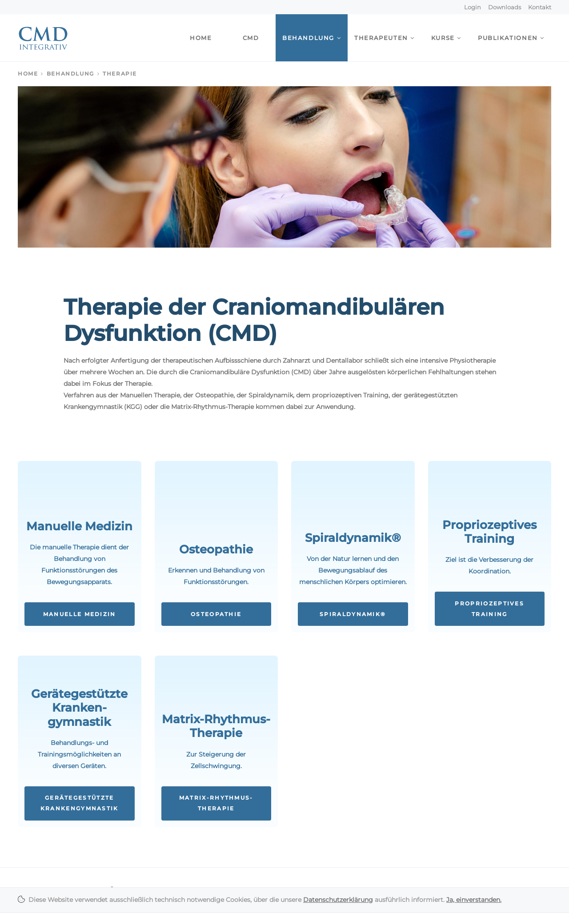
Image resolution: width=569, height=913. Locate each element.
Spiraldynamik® (353, 614)
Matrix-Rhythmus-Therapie (216, 803)
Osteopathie (216, 614)
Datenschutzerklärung (338, 900)
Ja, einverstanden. (473, 900)
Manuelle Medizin (79, 614)
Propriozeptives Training (489, 609)
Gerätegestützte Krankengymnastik (79, 803)
